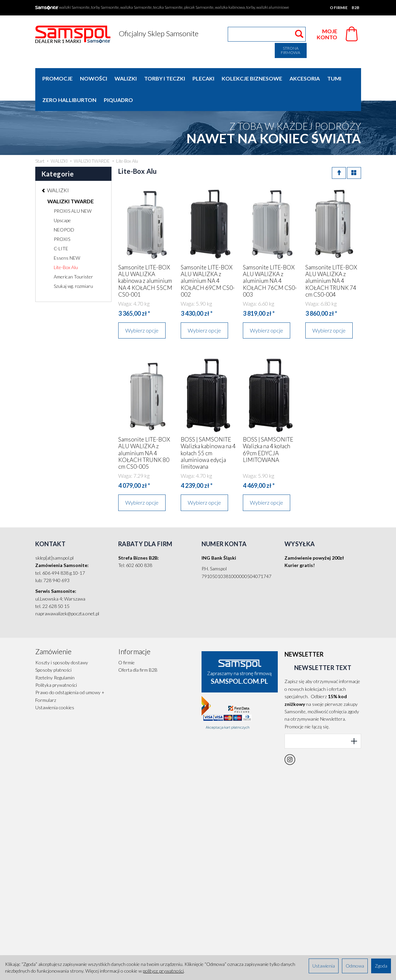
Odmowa (355, 966)
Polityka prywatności (56, 663)
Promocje (57, 78)
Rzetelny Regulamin (55, 656)
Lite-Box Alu (66, 246)
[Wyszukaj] (299, 34)
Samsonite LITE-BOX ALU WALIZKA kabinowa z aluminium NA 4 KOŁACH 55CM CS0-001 (145, 259)
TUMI (334, 78)
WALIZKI (126, 78)
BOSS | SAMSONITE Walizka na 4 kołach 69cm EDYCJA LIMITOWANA (268, 428)
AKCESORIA (305, 78)
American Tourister (73, 255)
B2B (355, 7)
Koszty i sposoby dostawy (61, 641)
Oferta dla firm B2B (138, 648)
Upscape (62, 199)
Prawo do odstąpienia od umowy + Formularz (69, 674)
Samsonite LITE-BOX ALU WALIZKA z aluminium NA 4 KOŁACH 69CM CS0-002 (208, 259)
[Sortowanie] (339, 151)
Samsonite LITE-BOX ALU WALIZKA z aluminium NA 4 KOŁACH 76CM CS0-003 (270, 259)
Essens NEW (67, 236)
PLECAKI (203, 78)
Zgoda (381, 966)
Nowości (93, 78)
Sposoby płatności (53, 648)
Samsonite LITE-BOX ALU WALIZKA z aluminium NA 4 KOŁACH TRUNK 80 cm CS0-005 (144, 431)
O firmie (339, 7)
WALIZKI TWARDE (70, 179)
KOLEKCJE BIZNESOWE (252, 78)
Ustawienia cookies (54, 686)
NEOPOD (64, 208)
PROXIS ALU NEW (73, 189)
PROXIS (62, 217)
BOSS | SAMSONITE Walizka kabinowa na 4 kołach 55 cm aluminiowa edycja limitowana (208, 431)
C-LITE (61, 227)
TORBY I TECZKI (164, 78)
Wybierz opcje (142, 309)
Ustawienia (323, 966)
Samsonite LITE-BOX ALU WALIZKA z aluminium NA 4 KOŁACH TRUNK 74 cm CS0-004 (331, 259)
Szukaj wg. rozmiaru (73, 264)
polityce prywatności (163, 971)
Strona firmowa (290, 50)
